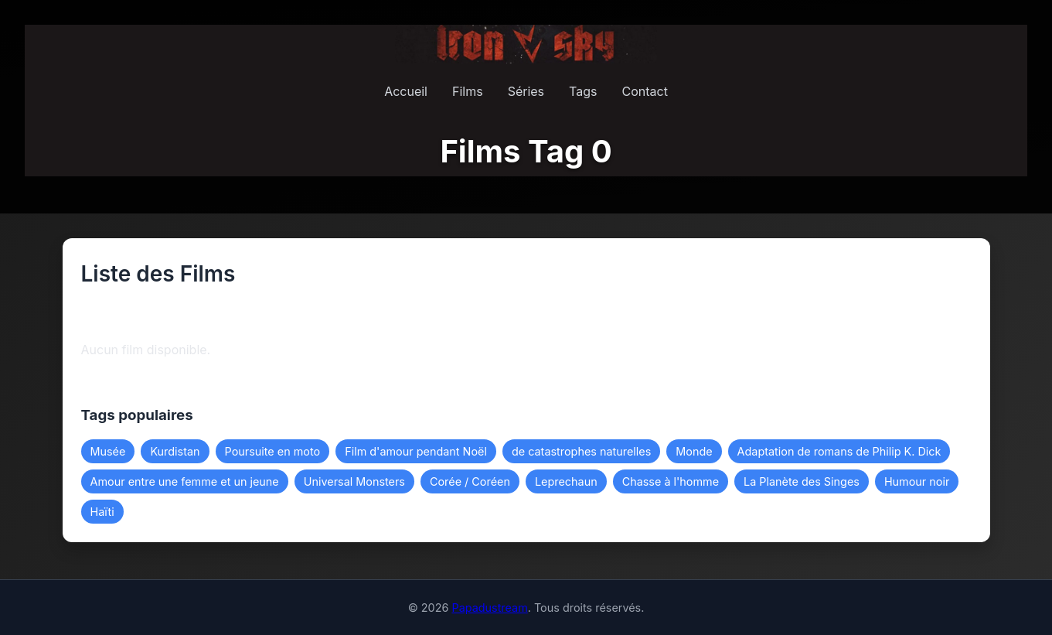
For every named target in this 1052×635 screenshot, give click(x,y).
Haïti (102, 511)
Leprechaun (566, 481)
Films (467, 91)
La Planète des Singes (802, 481)
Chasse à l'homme (670, 481)
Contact (644, 91)
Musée (108, 451)
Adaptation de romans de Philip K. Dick (839, 451)
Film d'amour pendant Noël (416, 451)
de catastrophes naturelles (581, 451)
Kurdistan (174, 451)
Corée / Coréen (470, 481)
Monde (694, 451)
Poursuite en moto (273, 451)
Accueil (405, 91)
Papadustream (489, 607)
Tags (583, 91)
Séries (526, 91)
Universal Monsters (354, 481)
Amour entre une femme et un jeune (184, 481)
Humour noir (916, 481)
